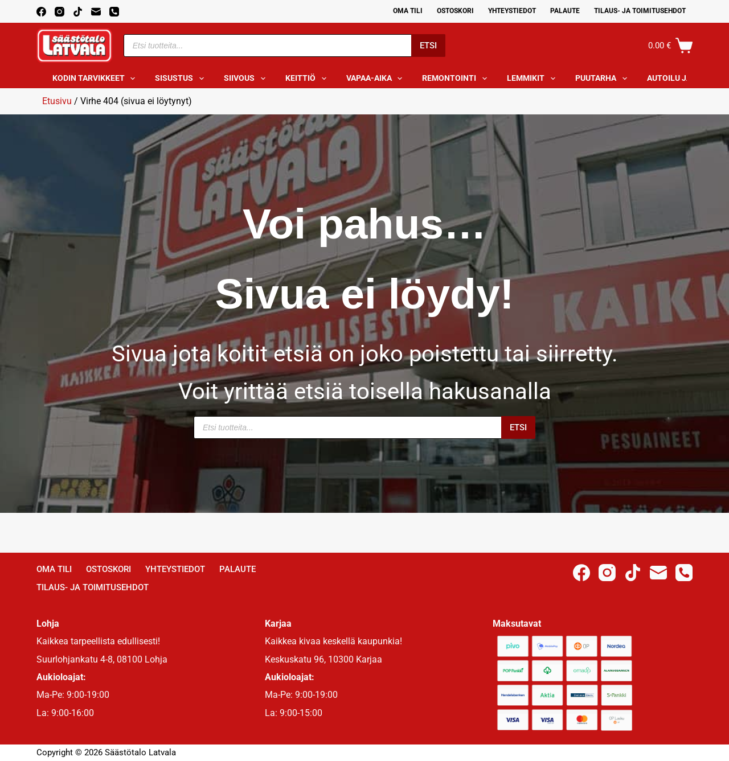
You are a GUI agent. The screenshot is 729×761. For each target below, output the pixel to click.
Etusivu (57, 101)
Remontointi (457, 78)
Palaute (565, 11)
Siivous (247, 78)
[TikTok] (78, 12)
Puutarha (603, 78)
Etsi (428, 45)
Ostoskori (455, 11)
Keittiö (308, 78)
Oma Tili (408, 11)
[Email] (96, 12)
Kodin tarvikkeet (96, 78)
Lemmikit (533, 78)
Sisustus (181, 78)
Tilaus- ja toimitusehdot (640, 11)
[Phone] (114, 12)
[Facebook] (41, 12)
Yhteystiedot (512, 11)
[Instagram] (59, 12)
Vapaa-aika (376, 78)
